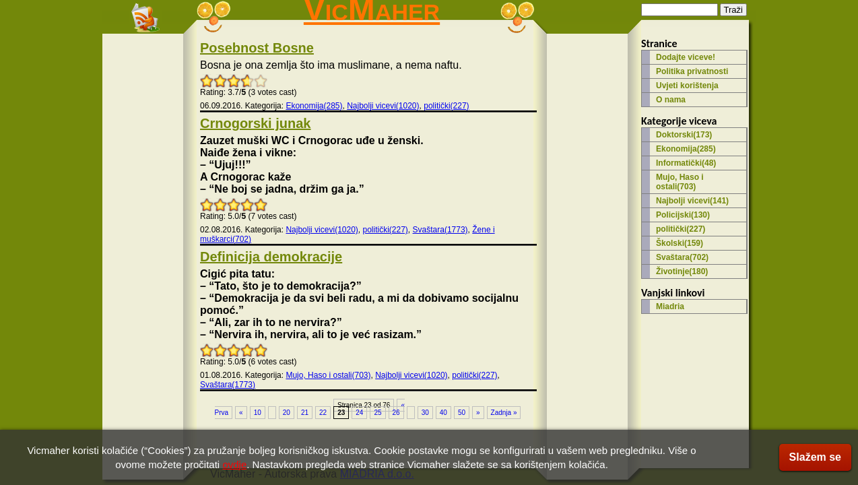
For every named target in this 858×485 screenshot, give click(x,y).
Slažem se (815, 457)
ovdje (234, 464)
